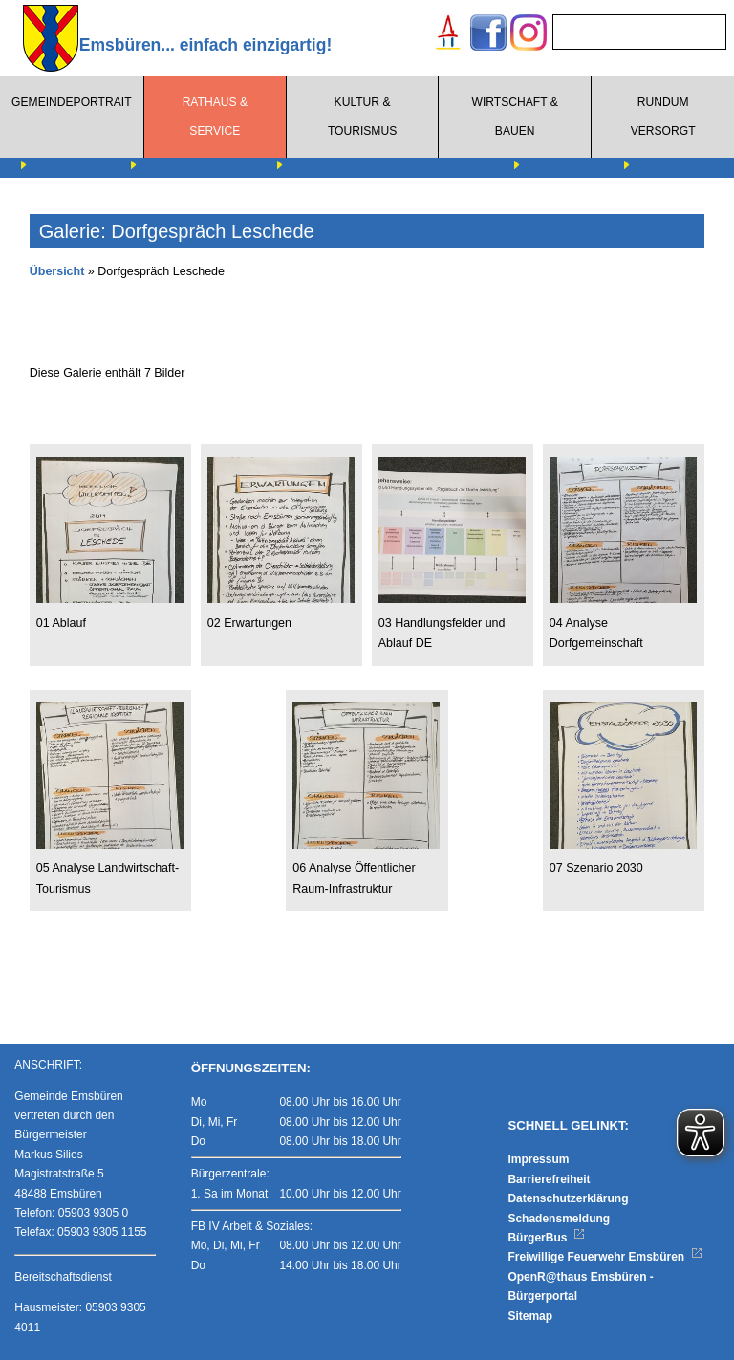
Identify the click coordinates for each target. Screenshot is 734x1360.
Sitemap (529, 1316)
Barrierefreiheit (548, 1179)
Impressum (538, 1159)
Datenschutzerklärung (567, 1198)
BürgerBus (546, 1237)
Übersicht (57, 271)
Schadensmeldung (558, 1218)
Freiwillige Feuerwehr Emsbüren (604, 1256)
